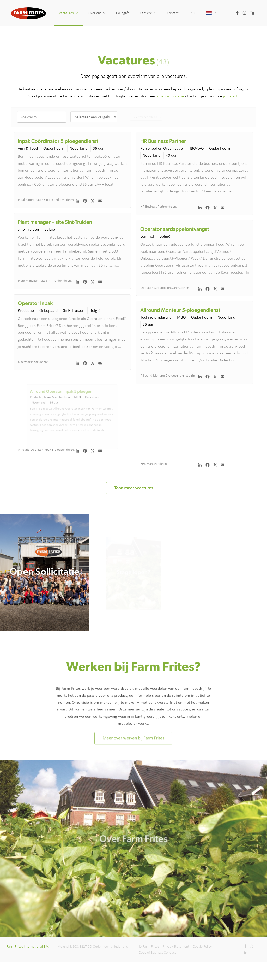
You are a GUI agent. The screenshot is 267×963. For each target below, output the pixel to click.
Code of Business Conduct (157, 952)
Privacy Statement (175, 946)
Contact (173, 13)
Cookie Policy (202, 946)
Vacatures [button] (68, 13)
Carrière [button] (148, 13)
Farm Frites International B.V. (28, 946)
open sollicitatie (170, 95)
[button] (231, 13)
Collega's (122, 13)
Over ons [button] (96, 13)
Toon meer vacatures (133, 488)
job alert (230, 95)
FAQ (199, 13)
